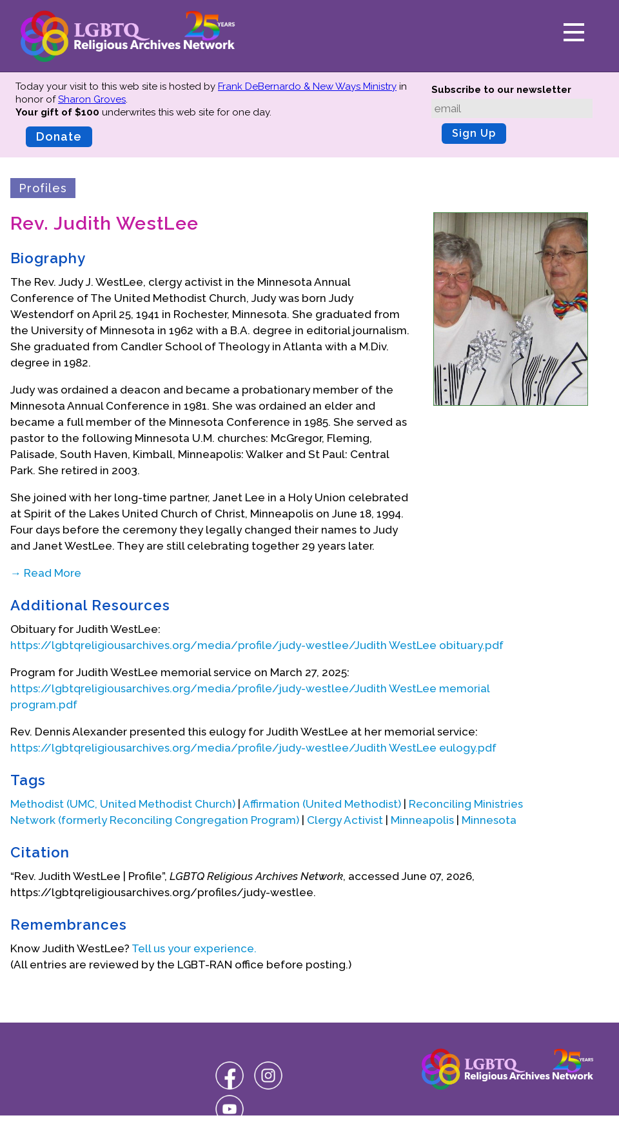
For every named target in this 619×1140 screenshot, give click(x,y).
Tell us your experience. (194, 948)
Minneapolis (422, 820)
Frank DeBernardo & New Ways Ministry (307, 86)
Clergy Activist (345, 820)
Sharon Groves (92, 99)
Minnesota (489, 820)
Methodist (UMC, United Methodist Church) (122, 803)
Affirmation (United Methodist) (321, 803)
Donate (59, 136)
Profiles (43, 188)
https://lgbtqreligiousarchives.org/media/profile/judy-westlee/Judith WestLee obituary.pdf (257, 645)
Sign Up (474, 133)
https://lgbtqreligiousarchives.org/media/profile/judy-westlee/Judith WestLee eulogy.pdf (253, 747)
